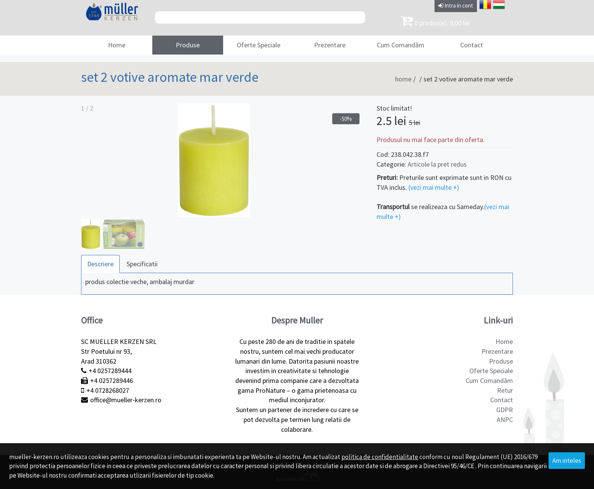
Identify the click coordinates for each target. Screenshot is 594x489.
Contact (471, 45)
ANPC (505, 419)
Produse (188, 45)
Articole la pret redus (437, 164)
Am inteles (566, 460)
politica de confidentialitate (379, 457)
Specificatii (142, 263)
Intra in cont (455, 5)
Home (116, 45)
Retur (505, 390)
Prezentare (329, 45)
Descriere (100, 263)
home (403, 79)
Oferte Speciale (258, 45)
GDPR (504, 409)
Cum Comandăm (400, 45)
